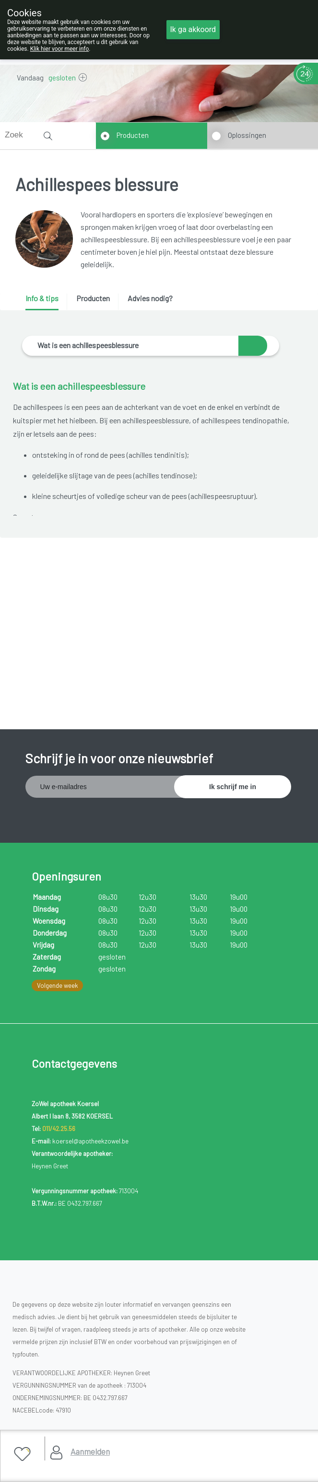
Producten (133, 135)
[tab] (45, 302)
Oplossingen (247, 135)
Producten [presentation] (93, 298)
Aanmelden (90, 1451)
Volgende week (57, 985)
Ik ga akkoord (193, 29)
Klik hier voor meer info (59, 48)
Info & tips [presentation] (42, 298)
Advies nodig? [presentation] (150, 298)
